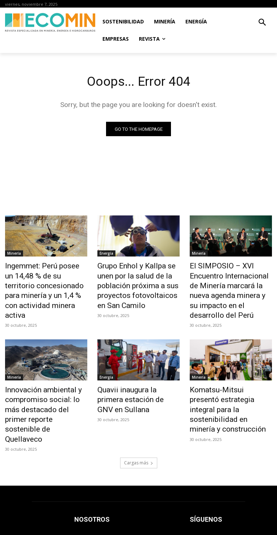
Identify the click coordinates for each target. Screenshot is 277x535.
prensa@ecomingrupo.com (219, 500)
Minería (14, 254)
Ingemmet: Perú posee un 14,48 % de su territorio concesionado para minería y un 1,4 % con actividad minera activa (45, 282)
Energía (106, 254)
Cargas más (138, 418)
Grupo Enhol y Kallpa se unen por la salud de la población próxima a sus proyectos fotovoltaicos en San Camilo (136, 278)
